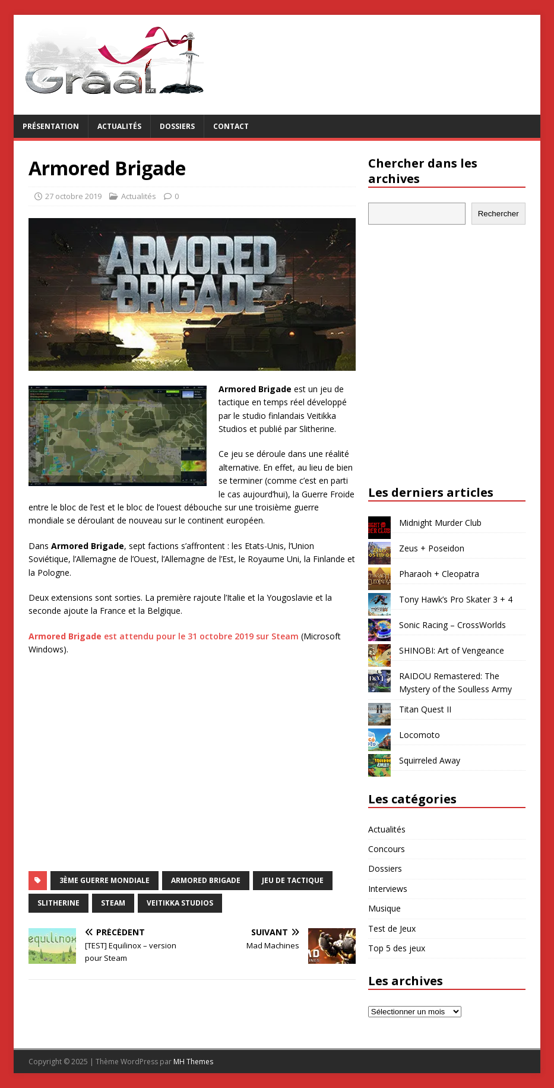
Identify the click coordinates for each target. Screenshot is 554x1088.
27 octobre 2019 (73, 196)
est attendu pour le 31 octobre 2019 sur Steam (164, 636)
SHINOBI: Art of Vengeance (451, 650)
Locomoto (419, 734)
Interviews (387, 888)
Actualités (119, 126)
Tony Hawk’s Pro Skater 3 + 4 (455, 599)
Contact (231, 126)
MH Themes (193, 1062)
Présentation (51, 126)
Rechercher (498, 213)
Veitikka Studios (180, 903)
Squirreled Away (429, 760)
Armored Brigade (205, 880)
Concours (386, 848)
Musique (384, 908)
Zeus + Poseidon (431, 548)
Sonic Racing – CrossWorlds (452, 624)
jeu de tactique (293, 880)
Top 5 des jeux (396, 948)
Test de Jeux (392, 928)
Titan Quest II (425, 709)
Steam (113, 903)
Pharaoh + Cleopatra (439, 573)
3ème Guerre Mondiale (104, 880)
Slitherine (58, 903)
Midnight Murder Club (440, 522)
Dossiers (177, 126)
